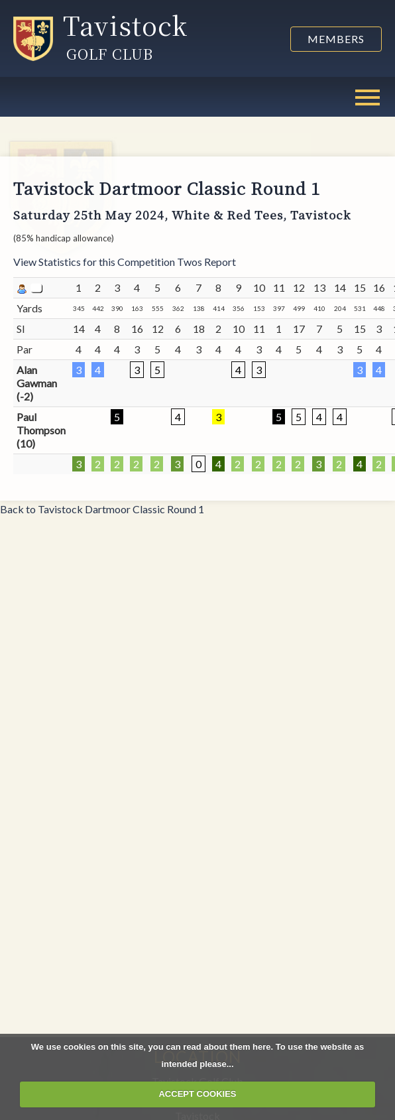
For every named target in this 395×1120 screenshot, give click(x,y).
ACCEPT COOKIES (197, 1094)
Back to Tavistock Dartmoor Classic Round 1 (102, 509)
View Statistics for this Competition (94, 261)
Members (336, 38)
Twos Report (206, 261)
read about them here (226, 1047)
